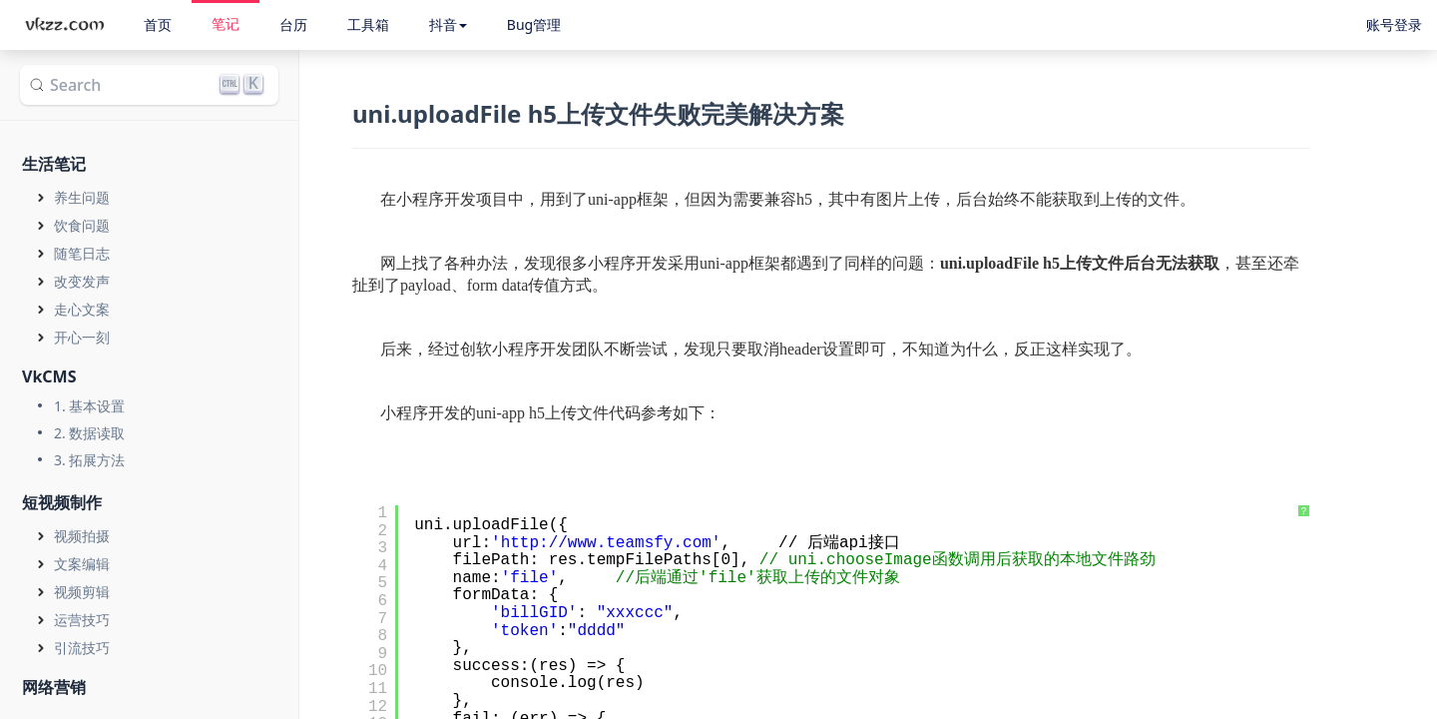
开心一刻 (82, 337)
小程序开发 (436, 199)
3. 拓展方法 (89, 459)
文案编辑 (82, 563)
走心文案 (82, 309)
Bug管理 (534, 24)
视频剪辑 (82, 591)
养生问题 (82, 197)
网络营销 (54, 687)
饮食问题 (82, 225)
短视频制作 (62, 502)
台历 (293, 24)
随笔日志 (82, 253)
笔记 (226, 23)
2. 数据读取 (89, 432)
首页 (158, 24)
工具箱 (368, 24)
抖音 (448, 24)
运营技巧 (82, 619)
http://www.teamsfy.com (606, 543)
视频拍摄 (82, 535)
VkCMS (49, 376)
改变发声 (82, 281)
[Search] (149, 85)
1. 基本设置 (89, 405)
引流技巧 (82, 647)
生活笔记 (54, 164)
